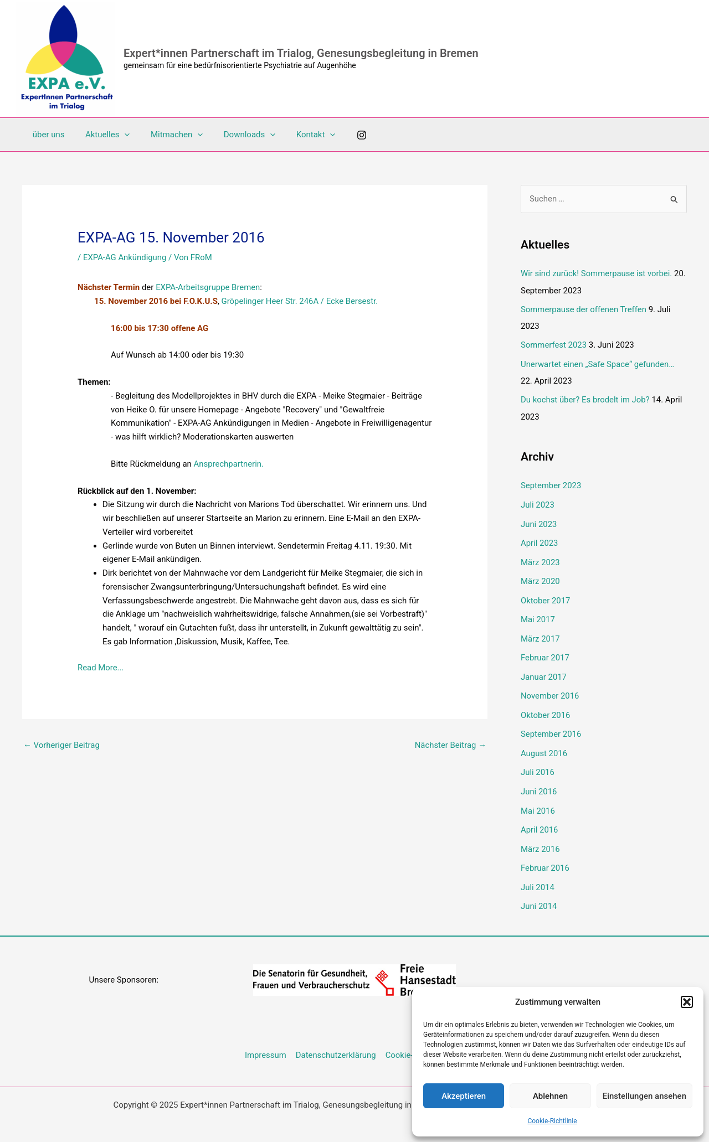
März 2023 (540, 559)
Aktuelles (101, 134)
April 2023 (539, 540)
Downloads (235, 134)
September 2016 (551, 727)
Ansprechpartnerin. (229, 464)
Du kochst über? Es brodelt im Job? (585, 398)
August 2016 (544, 745)
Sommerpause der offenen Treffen (584, 309)
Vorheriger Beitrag (61, 745)
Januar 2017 (544, 670)
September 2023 (551, 484)
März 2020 (540, 577)
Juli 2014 (537, 876)
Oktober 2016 (546, 708)
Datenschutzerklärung (335, 1043)
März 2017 (540, 633)
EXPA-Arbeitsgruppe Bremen (208, 287)
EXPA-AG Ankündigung (125, 257)
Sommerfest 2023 (554, 344)
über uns (46, 134)
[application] (118, 134)
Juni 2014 (539, 895)
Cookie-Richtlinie (552, 1121)
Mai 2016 (538, 802)
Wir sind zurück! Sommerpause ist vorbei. (597, 273)
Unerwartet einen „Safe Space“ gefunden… (598, 363)
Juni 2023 (539, 521)
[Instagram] (341, 135)
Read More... (101, 668)
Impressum (265, 1043)
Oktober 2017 (546, 596)
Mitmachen (166, 134)
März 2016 (540, 839)
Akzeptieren (463, 1096)
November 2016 (550, 689)
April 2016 (539, 820)
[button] (686, 1001)
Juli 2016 (537, 764)
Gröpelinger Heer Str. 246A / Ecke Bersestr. (300, 301)
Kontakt (297, 134)
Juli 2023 (537, 503)
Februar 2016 (545, 857)
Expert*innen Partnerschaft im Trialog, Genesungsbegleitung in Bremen (301, 53)
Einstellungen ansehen (644, 1096)
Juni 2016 (539, 783)
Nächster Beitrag (450, 745)
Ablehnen (550, 1096)
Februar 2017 (545, 652)
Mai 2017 (538, 614)
